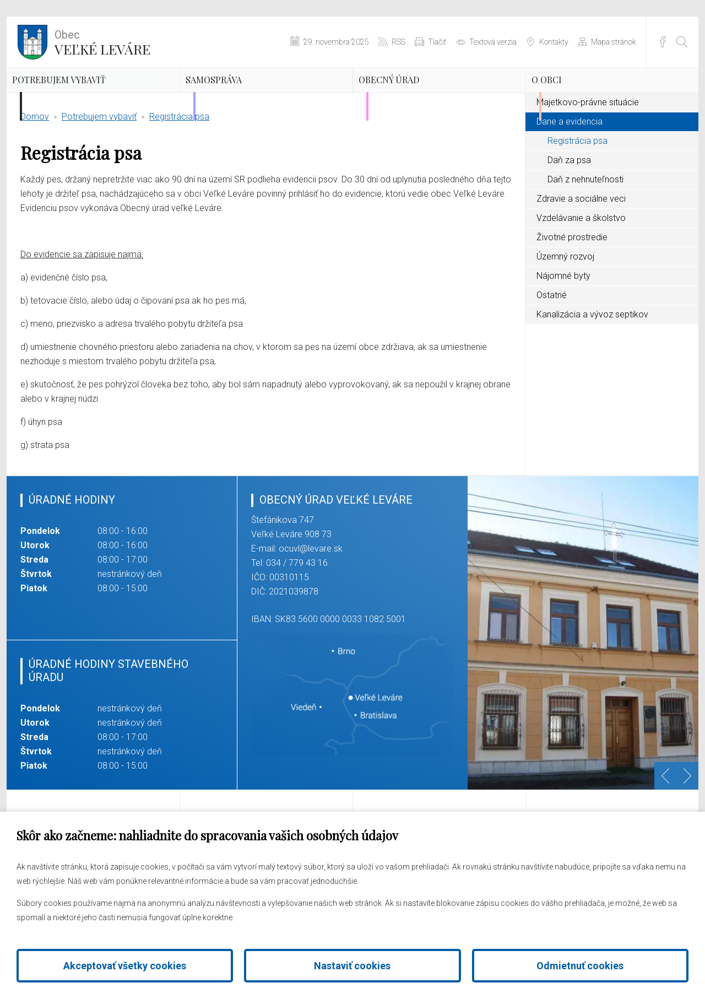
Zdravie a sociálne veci (581, 250)
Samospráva (245, 96)
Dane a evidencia (569, 173)
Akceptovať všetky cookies (124, 965)
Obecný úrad (421, 96)
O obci (571, 96)
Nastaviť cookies (352, 965)
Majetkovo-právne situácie (587, 153)
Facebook (662, 41)
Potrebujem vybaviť (71, 106)
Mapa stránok (613, 41)
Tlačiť (437, 41)
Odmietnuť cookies (579, 965)
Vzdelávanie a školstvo (581, 269)
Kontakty (553, 41)
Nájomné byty (563, 327)
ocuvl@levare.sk (311, 600)
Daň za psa (569, 211)
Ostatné (551, 346)
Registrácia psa (179, 168)
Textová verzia (493, 41)
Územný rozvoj (565, 308)
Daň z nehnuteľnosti (585, 230)
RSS (398, 41)
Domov (34, 168)
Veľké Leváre (102, 41)
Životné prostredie (572, 288)
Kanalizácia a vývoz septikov (592, 365)
